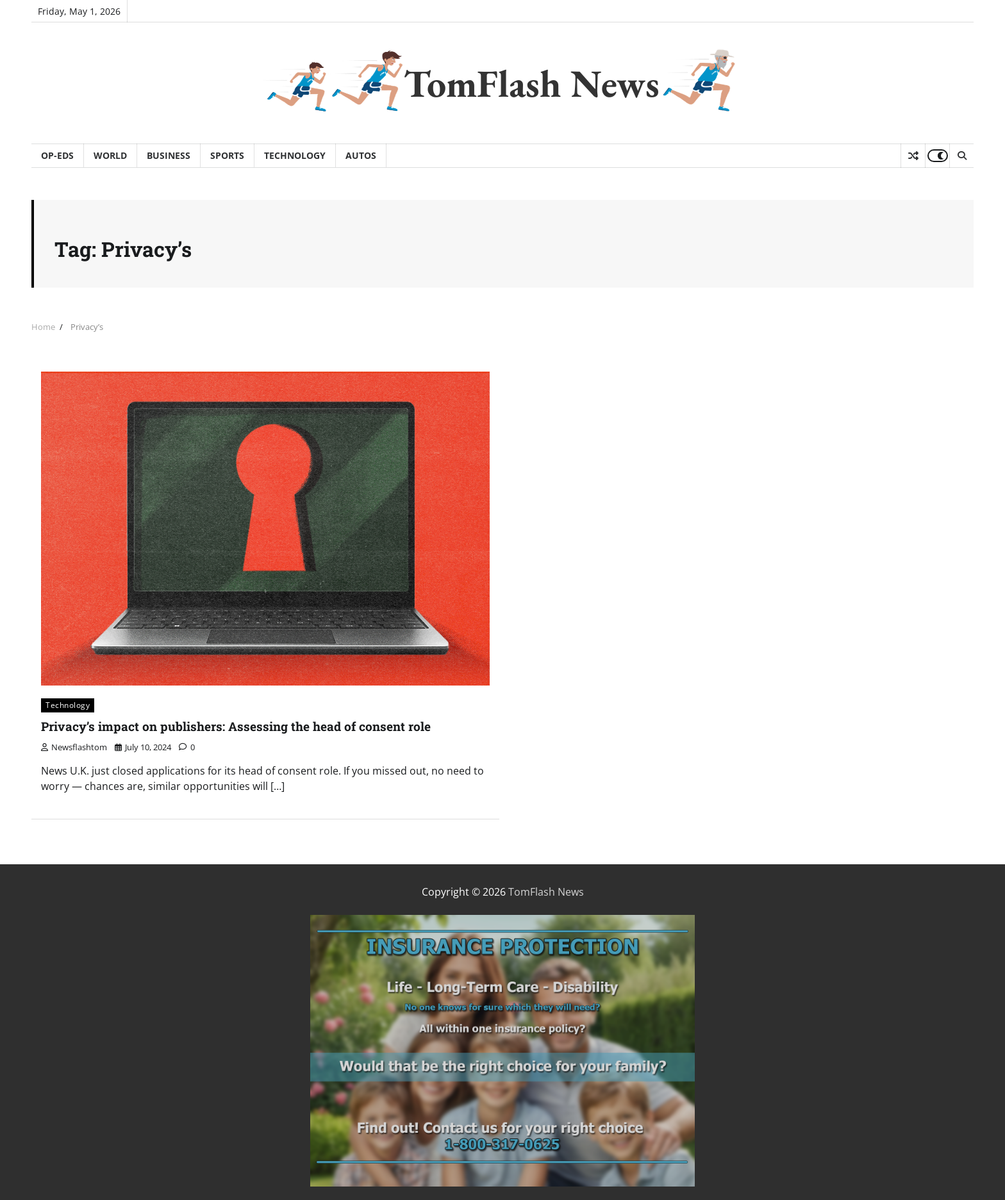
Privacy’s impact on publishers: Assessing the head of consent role (236, 726)
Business (168, 155)
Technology (295, 155)
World (110, 155)
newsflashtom (74, 747)
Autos (360, 155)
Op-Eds (57, 155)
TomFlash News (532, 83)
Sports (227, 155)
